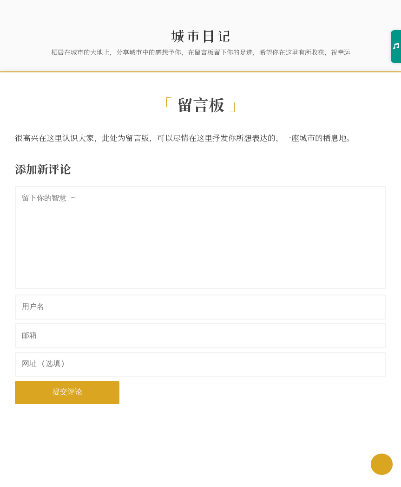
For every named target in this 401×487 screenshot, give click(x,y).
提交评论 (67, 392)
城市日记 (200, 36)
